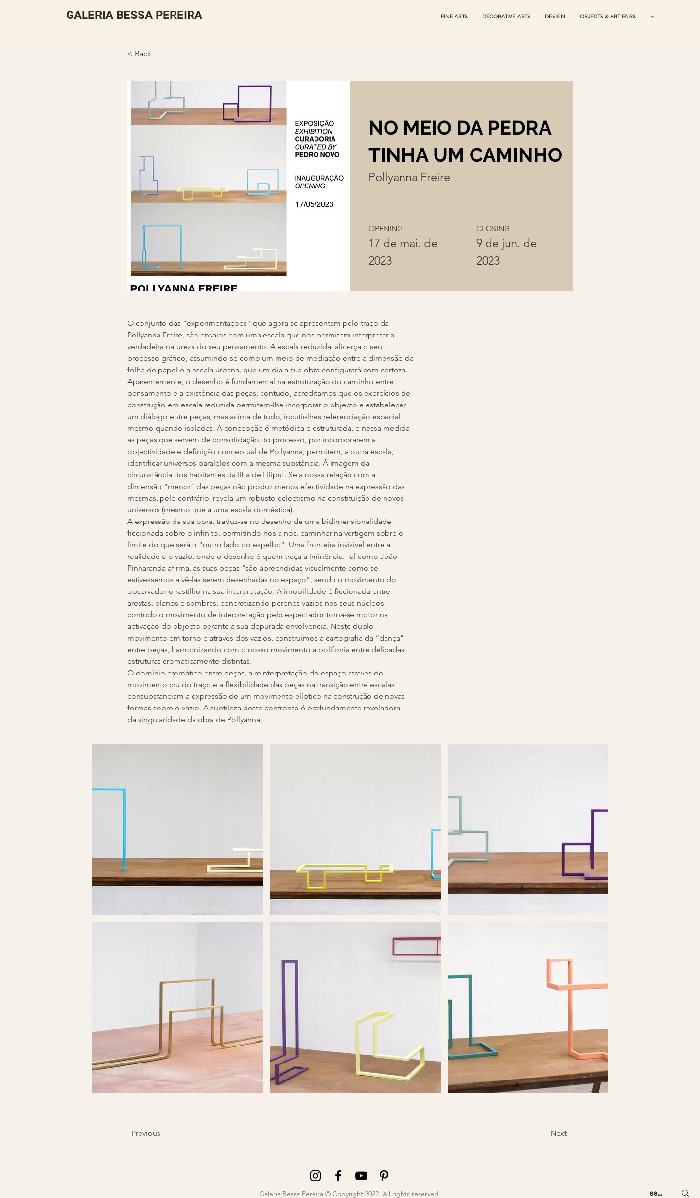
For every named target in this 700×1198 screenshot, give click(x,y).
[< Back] (151, 54)
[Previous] (159, 1133)
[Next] (540, 1133)
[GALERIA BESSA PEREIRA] (134, 15)
